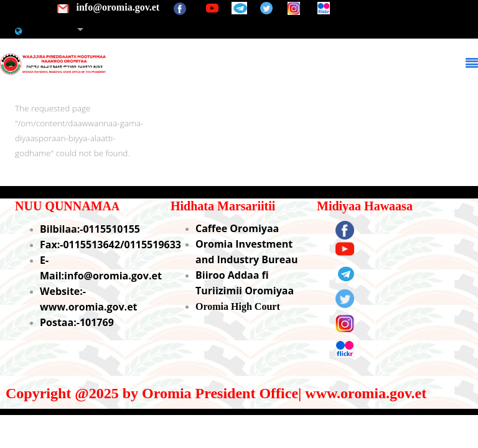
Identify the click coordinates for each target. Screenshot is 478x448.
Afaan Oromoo (54, 29)
